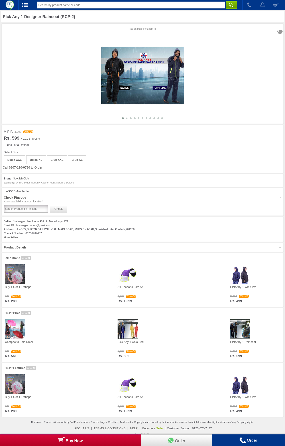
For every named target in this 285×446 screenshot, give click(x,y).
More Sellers (11, 237)
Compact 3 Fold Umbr (19, 342)
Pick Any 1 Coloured (131, 342)
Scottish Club (21, 178)
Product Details (142, 247)
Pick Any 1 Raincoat (243, 342)
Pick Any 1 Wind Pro (243, 287)
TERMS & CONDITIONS (110, 428)
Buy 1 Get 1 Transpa (18, 287)
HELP (134, 428)
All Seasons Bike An (130, 287)
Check (58, 208)
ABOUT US (81, 428)
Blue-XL (77, 159)
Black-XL (36, 159)
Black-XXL (14, 159)
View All (26, 258)
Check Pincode (142, 200)
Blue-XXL (57, 159)
